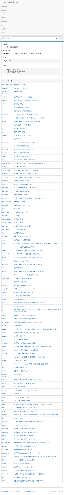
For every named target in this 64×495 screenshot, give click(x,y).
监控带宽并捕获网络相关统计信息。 (25, 435)
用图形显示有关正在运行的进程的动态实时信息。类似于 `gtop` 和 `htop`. (35, 456)
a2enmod (5, 380)
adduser (4, 104)
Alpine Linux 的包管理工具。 (22, 477)
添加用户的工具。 (19, 104)
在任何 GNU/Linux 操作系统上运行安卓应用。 (27, 121)
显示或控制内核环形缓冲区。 (23, 240)
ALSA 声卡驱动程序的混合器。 (23, 184)
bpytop (4, 456)
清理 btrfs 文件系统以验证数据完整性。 (26, 432)
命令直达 (58, 38)
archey (4, 257)
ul (2, 128)
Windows (4, 6)
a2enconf (5, 474)
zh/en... (3, 33)
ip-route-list (5, 343)
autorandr (5, 336)
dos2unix (5, 353)
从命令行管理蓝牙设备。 (21, 229)
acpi (3, 146)
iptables (4, 346)
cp (3, 139)
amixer (4, 184)
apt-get (4, 315)
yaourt (4, 404)
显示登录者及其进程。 (21, 306)
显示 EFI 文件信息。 (20, 167)
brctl (3, 418)
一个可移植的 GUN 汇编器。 (22, 296)
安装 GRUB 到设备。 (20, 132)
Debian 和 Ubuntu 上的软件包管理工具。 (26, 275)
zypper (4, 411)
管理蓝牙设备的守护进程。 (22, 191)
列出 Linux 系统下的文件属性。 (23, 371)
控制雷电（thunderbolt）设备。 (23, 299)
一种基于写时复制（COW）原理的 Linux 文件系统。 (29, 118)
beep (3, 439)
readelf (4, 167)
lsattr (3, 371)
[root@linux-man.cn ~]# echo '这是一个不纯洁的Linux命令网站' (18, 491)
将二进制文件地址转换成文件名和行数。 (26, 187)
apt (3, 407)
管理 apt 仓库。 (19, 91)
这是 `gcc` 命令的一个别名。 (22, 400)
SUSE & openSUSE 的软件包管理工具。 (26, 411)
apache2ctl (5, 254)
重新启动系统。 (19, 325)
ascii (3, 156)
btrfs (3, 118)
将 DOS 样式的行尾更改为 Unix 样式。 (25, 353)
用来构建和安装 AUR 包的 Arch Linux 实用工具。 (28, 332)
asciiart (4, 360)
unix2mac (5, 114)
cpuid (3, 97)
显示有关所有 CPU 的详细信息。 (24, 97)
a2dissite (4, 421)
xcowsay (4, 357)
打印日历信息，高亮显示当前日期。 (25, 160)
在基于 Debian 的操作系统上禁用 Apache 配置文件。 (30, 177)
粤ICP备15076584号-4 (56, 491)
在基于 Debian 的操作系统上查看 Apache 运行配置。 (30, 271)
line (3, 268)
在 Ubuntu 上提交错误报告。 (22, 212)
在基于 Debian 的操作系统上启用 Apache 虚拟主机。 (30, 198)
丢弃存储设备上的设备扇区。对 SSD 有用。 (27, 100)
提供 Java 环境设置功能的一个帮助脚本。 (26, 170)
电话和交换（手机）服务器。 (23, 125)
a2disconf (5, 177)
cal (3, 160)
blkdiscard (5, 100)
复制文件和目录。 (19, 139)
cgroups (4, 467)
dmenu (4, 394)
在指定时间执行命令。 (21, 282)
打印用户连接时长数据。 (21, 339)
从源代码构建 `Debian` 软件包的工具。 (25, 390)
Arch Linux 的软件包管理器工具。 (24, 292)
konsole (4, 153)
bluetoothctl (5, 229)
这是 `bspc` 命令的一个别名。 (23, 463)
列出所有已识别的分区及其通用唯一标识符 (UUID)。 (29, 481)
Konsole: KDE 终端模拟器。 (22, 153)
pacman (4, 292)
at (2, 282)
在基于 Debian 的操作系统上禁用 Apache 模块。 (28, 264)
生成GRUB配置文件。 (20, 222)
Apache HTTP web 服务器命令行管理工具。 (27, 254)
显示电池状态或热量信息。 (22, 146)
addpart (4, 446)
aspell (4, 425)
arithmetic (5, 194)
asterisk (4, 125)
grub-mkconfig (6, 222)
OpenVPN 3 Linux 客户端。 (22, 205)
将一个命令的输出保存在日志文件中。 (25, 470)
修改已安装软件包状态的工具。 (23, 226)
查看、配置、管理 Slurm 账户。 (23, 135)
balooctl (4, 383)
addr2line (5, 187)
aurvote (4, 88)
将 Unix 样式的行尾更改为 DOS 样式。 (25, 247)
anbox (4, 121)
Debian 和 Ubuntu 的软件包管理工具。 (25, 315)
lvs (3, 233)
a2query (4, 271)
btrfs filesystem (6, 201)
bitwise (4, 250)
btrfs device (5, 278)
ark (3, 208)
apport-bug (5, 212)
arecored (4, 285)
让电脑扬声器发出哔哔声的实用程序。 (25, 439)
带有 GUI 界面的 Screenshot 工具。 (24, 460)
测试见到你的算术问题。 (21, 194)
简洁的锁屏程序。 (19, 219)
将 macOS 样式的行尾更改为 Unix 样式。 (26, 173)
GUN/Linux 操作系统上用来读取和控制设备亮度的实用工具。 (32, 442)
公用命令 (4, 21)
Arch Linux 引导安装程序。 (22, 180)
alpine (4, 329)
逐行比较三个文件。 (20, 387)
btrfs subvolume (7, 84)
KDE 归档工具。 (19, 208)
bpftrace (4, 236)
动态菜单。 (17, 394)
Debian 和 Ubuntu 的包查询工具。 (24, 149)
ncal (3, 397)
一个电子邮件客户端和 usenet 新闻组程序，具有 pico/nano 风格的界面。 (35, 329)
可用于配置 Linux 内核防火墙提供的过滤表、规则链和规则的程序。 (34, 346)
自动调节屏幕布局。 (20, 336)
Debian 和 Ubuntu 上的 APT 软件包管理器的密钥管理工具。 (32, 364)
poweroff (4, 215)
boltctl (4, 299)
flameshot (5, 460)
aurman (4, 332)
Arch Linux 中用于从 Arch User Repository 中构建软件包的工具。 (33, 404)
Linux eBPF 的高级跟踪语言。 (23, 236)
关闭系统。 (17, 215)
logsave (4, 470)
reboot (4, 325)
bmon (4, 435)
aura (3, 243)
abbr (3, 367)
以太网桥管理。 (19, 418)
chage (4, 111)
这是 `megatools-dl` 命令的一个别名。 (25, 289)
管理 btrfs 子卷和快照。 (21, 84)
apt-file (4, 303)
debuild (4, 390)
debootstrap (5, 449)
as (3, 296)
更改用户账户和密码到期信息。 (23, 111)
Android (3, 10)
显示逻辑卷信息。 (19, 233)
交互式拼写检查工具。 (21, 425)
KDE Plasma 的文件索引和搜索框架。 (25, 383)
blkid (3, 481)
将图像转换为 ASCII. (20, 360)
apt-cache (5, 149)
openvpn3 (5, 205)
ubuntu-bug (5, 142)
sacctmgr (5, 135)
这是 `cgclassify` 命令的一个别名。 (24, 467)
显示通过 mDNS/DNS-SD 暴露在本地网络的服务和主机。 (31, 163)
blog (2, 25)
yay (3, 310)
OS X (3, 14)
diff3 (3, 387)
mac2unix (5, 173)
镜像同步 (4, 29)
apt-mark (4, 226)
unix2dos (5, 247)
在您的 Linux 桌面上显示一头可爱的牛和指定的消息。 (30, 357)
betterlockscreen (7, 219)
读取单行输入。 (19, 268)
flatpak (4, 318)
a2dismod (5, 264)
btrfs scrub (5, 432)
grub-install (5, 132)
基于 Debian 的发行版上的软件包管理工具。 (27, 407)
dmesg (4, 240)
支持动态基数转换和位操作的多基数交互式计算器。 (29, 250)
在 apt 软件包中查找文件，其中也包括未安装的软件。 (30, 303)
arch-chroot (5, 322)
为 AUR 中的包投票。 (20, 88)
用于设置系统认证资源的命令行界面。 (25, 428)
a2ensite (4, 198)
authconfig (5, 428)
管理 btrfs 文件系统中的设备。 (23, 278)
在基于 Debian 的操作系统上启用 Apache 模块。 (28, 380)
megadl (4, 289)
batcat (4, 261)
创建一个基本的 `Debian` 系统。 (23, 449)
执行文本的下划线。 (20, 128)
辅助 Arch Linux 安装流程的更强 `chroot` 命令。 (28, 322)
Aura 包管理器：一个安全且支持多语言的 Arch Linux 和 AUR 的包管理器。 (36, 243)
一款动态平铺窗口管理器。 (22, 107)
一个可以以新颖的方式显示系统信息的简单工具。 (29, 257)
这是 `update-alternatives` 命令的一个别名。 (27, 453)
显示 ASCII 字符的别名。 (21, 156)
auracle (4, 414)
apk (3, 477)
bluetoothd (5, 191)
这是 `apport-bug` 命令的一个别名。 (25, 142)
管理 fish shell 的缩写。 (21, 367)
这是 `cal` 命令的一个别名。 (22, 397)
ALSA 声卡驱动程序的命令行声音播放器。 (26, 350)
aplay (3, 350)
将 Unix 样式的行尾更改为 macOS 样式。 (26, 114)
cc (3, 400)
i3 (2, 107)
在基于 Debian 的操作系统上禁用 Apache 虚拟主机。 (30, 421)
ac (3, 339)
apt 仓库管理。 (18, 374)
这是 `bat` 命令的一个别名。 (22, 261)
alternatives (5, 453)
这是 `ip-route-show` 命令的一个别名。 (25, 343)
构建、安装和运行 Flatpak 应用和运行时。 (26, 318)
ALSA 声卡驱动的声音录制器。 (23, 285)
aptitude (4, 275)
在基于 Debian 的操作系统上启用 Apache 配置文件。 (30, 474)
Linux (17, 2)
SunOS (3, 17)
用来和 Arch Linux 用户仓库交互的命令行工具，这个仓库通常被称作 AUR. (36, 414)
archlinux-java (6, 170)
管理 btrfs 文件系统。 (20, 201)
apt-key (4, 364)
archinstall (5, 180)
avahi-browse (6, 163)
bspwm (4, 463)
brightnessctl (6, 442)
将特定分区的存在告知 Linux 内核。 (24, 446)
